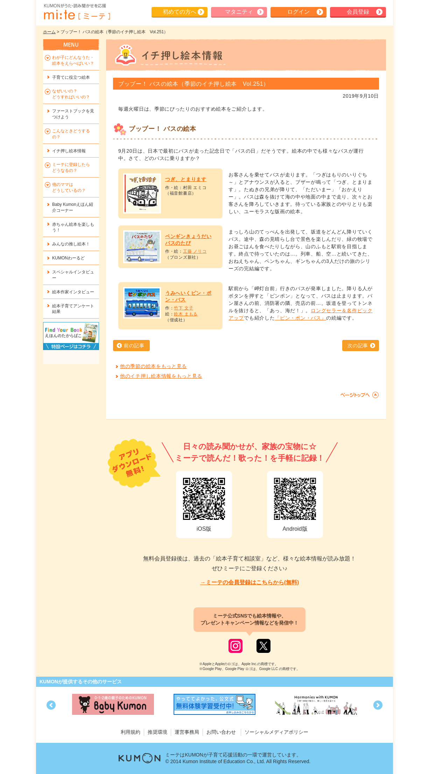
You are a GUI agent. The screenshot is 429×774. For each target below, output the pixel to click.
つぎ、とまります (185, 179)
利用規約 (130, 732)
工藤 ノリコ (195, 251)
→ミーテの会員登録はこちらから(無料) (249, 582)
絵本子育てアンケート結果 (73, 309)
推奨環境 (157, 732)
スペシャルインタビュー (73, 275)
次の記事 (357, 345)
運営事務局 (187, 732)
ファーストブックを (73, 114)
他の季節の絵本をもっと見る (153, 366)
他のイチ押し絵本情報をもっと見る (161, 376)
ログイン (298, 12)
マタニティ (239, 12)
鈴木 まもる (186, 314)
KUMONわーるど (68, 258)
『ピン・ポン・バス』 (300, 318)
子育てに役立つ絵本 (71, 77)
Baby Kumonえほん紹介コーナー (72, 207)
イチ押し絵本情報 (69, 150)
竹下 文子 (183, 308)
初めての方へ (179, 12)
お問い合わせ (221, 732)
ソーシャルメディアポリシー (276, 732)
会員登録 (358, 12)
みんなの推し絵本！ (71, 244)
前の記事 (134, 345)
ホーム (49, 31)
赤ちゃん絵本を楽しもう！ (73, 227)
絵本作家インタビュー (73, 292)
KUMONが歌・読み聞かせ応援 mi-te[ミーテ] (76, 12)
